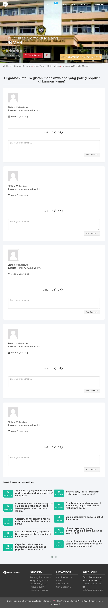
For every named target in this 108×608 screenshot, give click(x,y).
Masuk (84, 5)
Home (9, 66)
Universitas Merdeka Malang (31, 37)
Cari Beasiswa (63, 587)
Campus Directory (23, 66)
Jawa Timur (39, 66)
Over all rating (13, 55)
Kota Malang (53, 66)
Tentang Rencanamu (40, 577)
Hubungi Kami (37, 587)
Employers (68, 5)
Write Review (33, 55)
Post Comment (92, 155)
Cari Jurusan (62, 584)
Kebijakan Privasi (39, 590)
